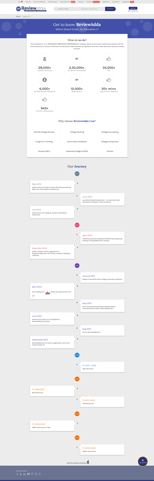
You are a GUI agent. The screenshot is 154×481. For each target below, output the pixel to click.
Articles (80, 2)
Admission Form (67, 2)
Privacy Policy (97, 477)
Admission (128, 2)
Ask (20, 2)
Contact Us (115, 2)
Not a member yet (133, 11)
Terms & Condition (108, 477)
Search (110, 9)
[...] (68, 9)
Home (18, 16)
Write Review (52, 2)
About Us (106, 2)
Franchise (93, 2)
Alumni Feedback (39, 2)
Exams (28, 2)
